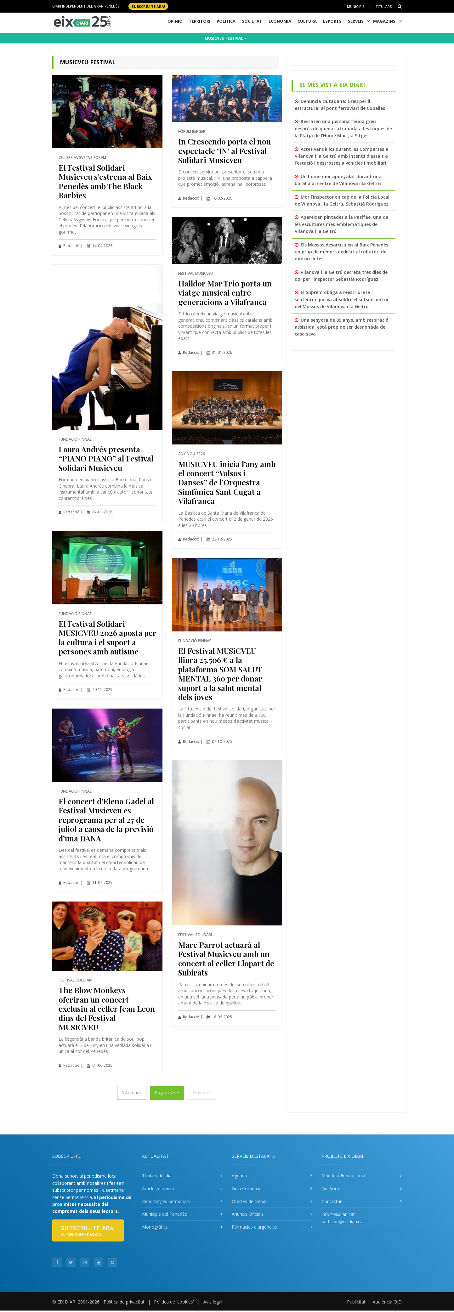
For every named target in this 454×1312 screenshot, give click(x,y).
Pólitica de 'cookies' (174, 1302)
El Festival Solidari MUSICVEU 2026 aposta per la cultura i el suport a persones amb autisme (107, 637)
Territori (199, 21)
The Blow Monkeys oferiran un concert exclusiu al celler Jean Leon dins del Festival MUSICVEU (107, 1008)
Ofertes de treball (249, 1201)
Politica (226, 21)
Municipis (355, 6)
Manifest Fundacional (343, 1176)
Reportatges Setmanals (166, 1201)
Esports (332, 21)
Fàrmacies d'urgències (254, 1227)
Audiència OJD (387, 1302)
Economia (280, 21)
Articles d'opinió (158, 1188)
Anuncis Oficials (248, 1214)
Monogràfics (155, 1227)
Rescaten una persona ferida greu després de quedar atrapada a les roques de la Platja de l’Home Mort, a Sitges (343, 128)
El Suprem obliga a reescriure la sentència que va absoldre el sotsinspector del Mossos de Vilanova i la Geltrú (342, 299)
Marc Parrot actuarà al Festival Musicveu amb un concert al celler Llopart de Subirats (226, 958)
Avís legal (212, 1302)
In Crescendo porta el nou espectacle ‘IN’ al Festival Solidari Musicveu (224, 150)
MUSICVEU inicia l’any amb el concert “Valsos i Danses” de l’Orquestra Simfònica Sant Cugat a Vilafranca (226, 482)
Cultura (307, 21)
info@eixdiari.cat (338, 1214)
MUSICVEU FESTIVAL (226, 38)
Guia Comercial (247, 1188)
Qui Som (330, 1188)
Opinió (175, 21)
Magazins (384, 21)
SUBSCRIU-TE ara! (148, 6)
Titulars (384, 6)
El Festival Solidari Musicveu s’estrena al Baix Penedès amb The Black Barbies (105, 181)
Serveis (356, 21)
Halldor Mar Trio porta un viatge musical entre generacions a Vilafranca (225, 292)
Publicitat (356, 1302)
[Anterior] (131, 1093)
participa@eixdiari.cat (342, 1221)
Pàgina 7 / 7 (167, 1092)
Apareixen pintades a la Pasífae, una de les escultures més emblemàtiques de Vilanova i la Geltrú (341, 224)
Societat (252, 21)
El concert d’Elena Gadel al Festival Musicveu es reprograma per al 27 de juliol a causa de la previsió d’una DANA (106, 819)
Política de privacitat (124, 1302)
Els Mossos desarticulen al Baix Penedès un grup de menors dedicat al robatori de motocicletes (341, 252)
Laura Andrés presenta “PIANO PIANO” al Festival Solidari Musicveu (106, 458)
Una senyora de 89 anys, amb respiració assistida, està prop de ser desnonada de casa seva (342, 327)
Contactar (331, 1201)
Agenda (239, 1176)
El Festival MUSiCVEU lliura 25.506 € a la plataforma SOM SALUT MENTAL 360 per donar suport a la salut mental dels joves (220, 673)
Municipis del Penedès (164, 1214)
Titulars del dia (157, 1176)
